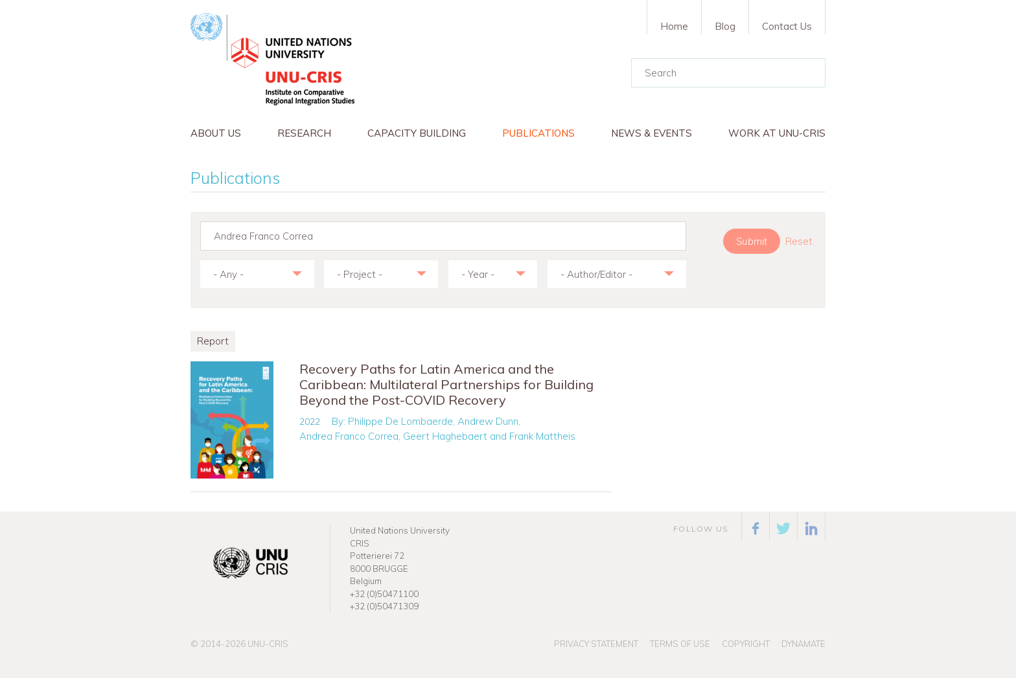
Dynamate (803, 643)
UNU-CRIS (268, 643)
